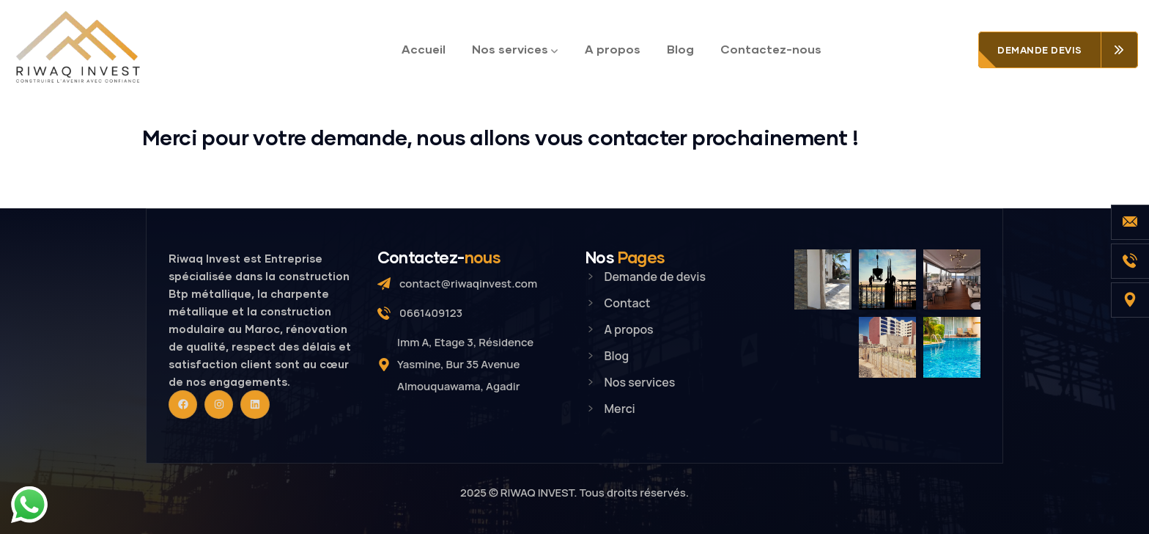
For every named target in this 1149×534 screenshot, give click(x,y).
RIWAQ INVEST (537, 492)
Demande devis (1039, 50)
